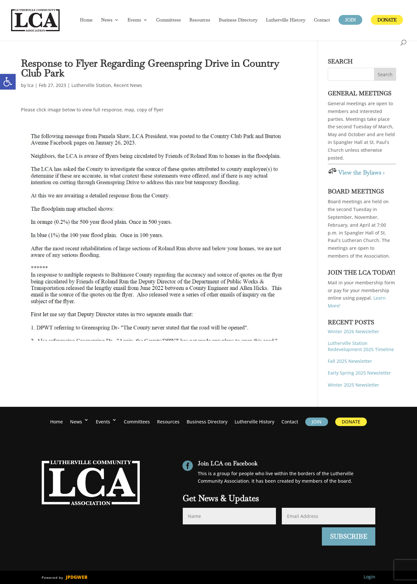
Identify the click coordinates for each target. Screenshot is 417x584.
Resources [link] (199, 20)
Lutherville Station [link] (91, 85)
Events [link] (134, 20)
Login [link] (369, 577)
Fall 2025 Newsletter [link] (350, 361)
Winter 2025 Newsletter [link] (353, 385)
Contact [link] (322, 20)
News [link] (106, 20)
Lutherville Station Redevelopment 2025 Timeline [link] (361, 346)
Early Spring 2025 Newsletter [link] (359, 373)
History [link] (285, 20)
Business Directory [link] (238, 20)
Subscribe (348, 536)
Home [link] (86, 20)
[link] (8, 82)
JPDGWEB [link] (76, 577)
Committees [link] (168, 20)
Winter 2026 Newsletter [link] (353, 331)
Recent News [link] (128, 85)
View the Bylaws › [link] (361, 172)
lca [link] (30, 85)
